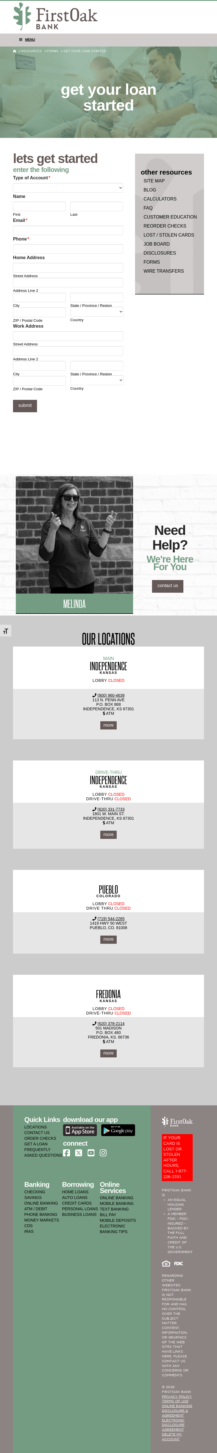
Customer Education (170, 217)
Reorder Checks (165, 226)
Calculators (160, 199)
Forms (152, 262)
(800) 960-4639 (111, 695)
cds (28, 1225)
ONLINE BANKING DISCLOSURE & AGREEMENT (177, 1411)
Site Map (154, 180)
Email (20, 220)
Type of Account (32, 177)
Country (77, 320)
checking (34, 1192)
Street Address (25, 276)
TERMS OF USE (175, 1401)
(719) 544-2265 (111, 918)
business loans (79, 1214)
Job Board (157, 244)
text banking (114, 1209)
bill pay (108, 1214)
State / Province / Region (91, 305)
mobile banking (117, 1203)
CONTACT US (37, 1132)
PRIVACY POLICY (177, 1396)
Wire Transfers (164, 271)
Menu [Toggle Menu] (27, 40)
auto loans (75, 1197)
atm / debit (35, 1209)
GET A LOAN (35, 1144)
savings (33, 1197)
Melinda (74, 603)
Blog (150, 190)
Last (73, 214)
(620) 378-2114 (111, 1023)
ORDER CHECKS (40, 1138)
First (16, 214)
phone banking (40, 1214)
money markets (41, 1220)
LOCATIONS (35, 1127)
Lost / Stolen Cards (169, 235)
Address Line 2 (25, 290)
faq (148, 208)
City (16, 305)
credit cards (77, 1203)
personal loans (80, 1209)
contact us (167, 585)
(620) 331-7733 (111, 809)
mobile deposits (118, 1220)
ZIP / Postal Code (27, 320)
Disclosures (160, 253)
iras (29, 1231)
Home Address (29, 257)
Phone (21, 239)
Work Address (28, 326)
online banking (41, 1203)
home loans (75, 1192)
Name (19, 196)
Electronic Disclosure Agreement (173, 1425)
